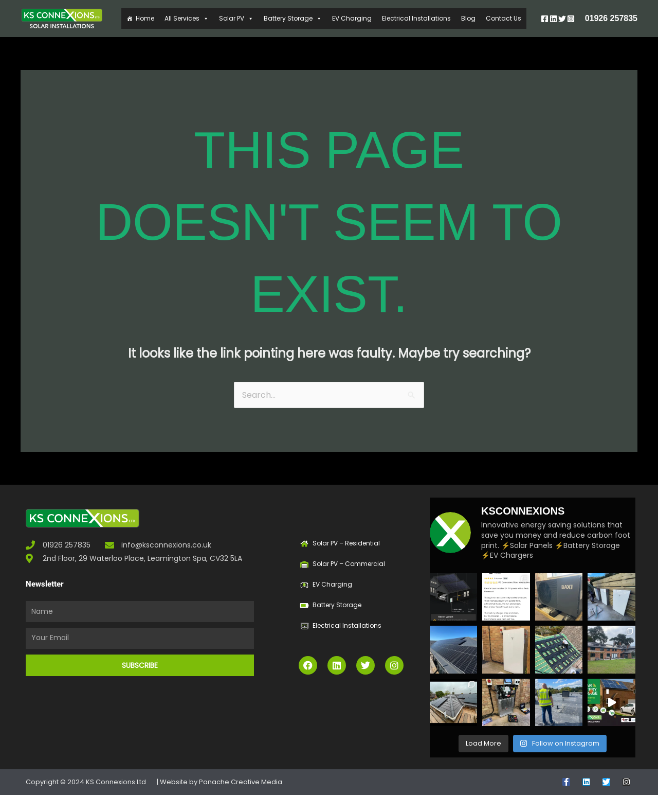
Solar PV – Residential (346, 543)
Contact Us (503, 18)
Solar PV (236, 18)
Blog (468, 18)
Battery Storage (293, 18)
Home (145, 18)
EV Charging (352, 18)
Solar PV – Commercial (349, 563)
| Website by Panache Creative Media (219, 782)
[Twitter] (562, 19)
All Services (186, 18)
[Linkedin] (553, 19)
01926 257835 (611, 18)
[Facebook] (545, 19)
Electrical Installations (416, 18)
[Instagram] (571, 19)
